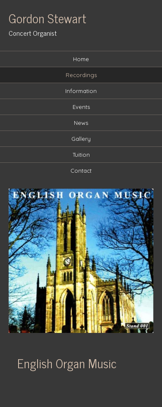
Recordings (81, 74)
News (81, 122)
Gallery (81, 138)
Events (81, 106)
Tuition (81, 154)
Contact (81, 170)
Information (81, 90)
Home (81, 59)
